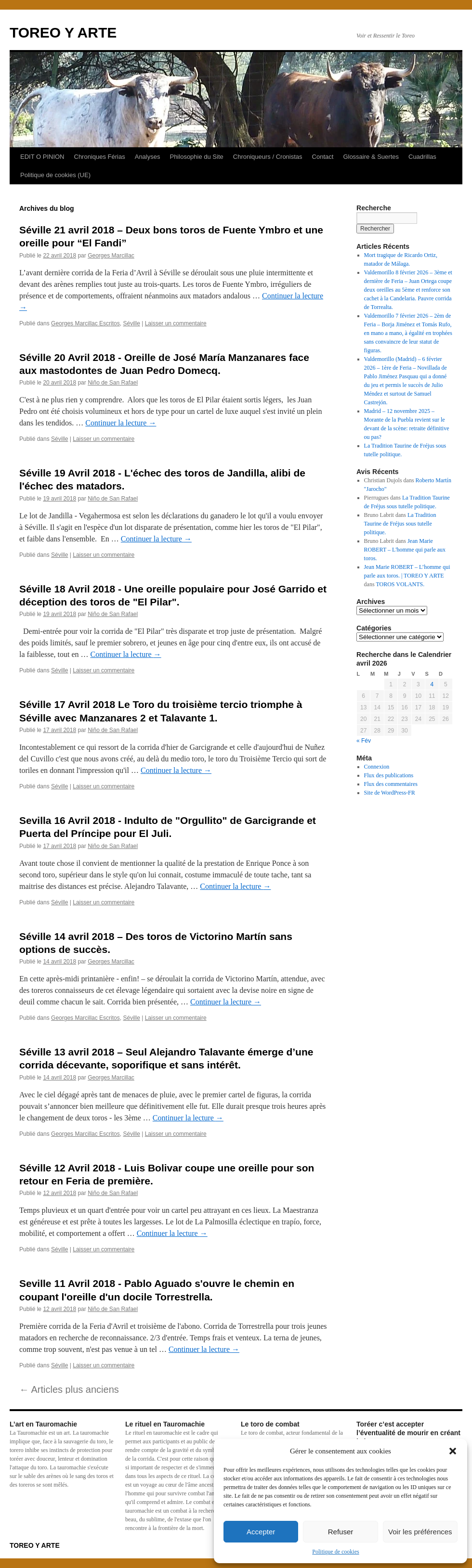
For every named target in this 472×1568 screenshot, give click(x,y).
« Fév (363, 740)
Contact (323, 156)
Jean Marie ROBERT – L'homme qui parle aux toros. (405, 550)
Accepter (261, 1532)
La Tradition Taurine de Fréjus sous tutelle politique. (400, 524)
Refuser (341, 1532)
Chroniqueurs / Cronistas (267, 156)
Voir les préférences (420, 1532)
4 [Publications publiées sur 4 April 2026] (431, 684)
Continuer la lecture (120, 423)
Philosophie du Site (196, 156)
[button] (453, 1451)
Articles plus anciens (69, 1389)
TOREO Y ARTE (63, 32)
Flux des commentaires (391, 784)
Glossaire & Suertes (371, 156)
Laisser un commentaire (176, 323)
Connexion (377, 766)
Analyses (147, 156)
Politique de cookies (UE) (55, 175)
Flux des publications (389, 775)
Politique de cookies (335, 1551)
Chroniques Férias (99, 156)
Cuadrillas (422, 156)
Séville (131, 323)
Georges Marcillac (111, 255)
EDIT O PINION (42, 156)
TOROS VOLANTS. (400, 584)
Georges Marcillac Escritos (85, 323)
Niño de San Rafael (113, 382)
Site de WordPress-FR (389, 792)
